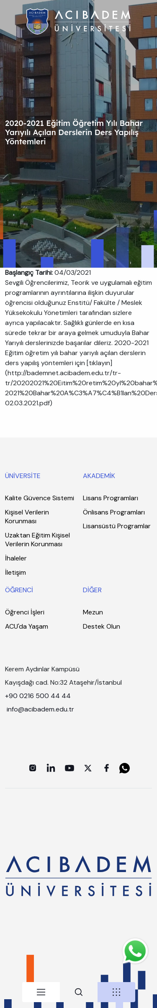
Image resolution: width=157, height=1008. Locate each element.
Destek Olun (101, 626)
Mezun (93, 612)
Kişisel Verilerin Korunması (27, 517)
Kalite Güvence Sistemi (39, 498)
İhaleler (16, 558)
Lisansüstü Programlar (117, 526)
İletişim (15, 572)
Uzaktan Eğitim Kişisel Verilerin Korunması (37, 540)
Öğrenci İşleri (24, 612)
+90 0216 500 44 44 (38, 695)
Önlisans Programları (114, 512)
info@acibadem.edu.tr (41, 709)
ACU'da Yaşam (26, 626)
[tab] (41, 992)
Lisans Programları (110, 498)
